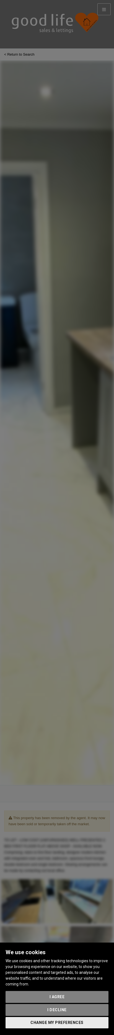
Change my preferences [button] (57, 1022)
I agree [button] (57, 997)
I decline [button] (57, 1010)
